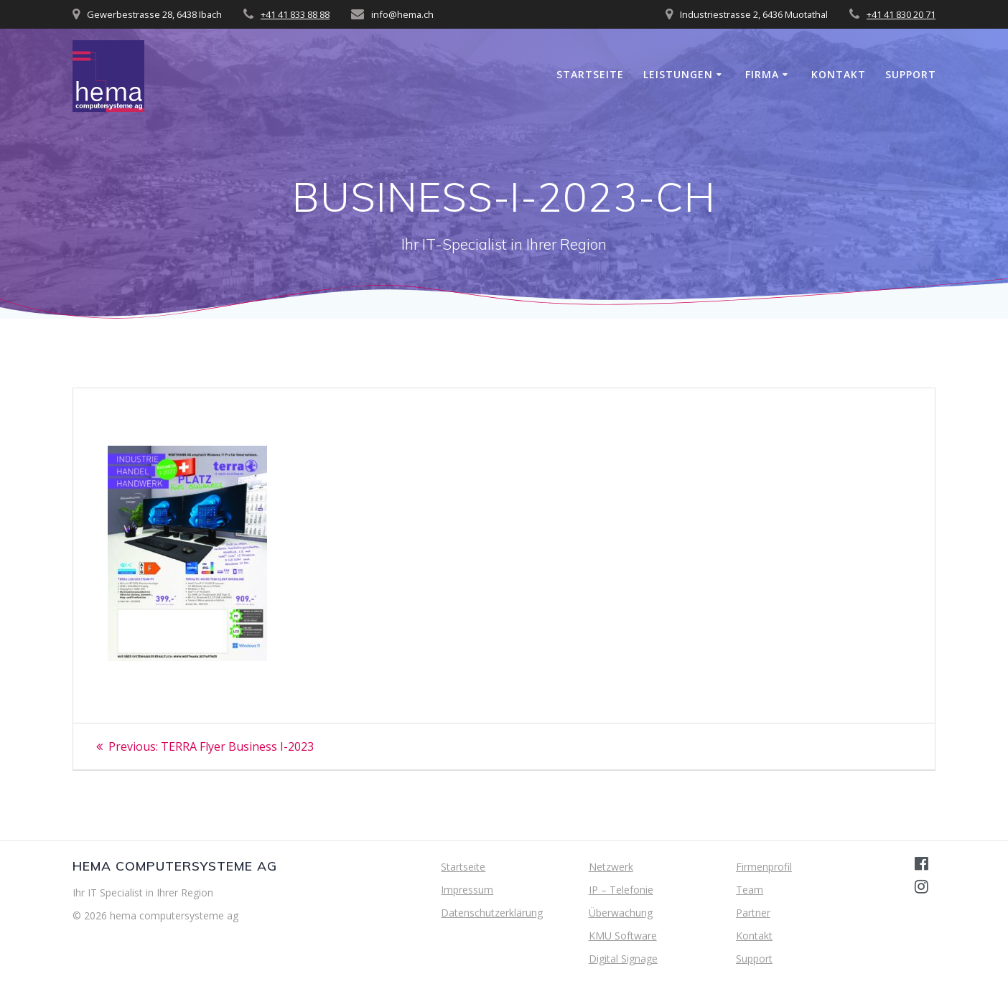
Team (749, 889)
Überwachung (621, 912)
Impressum (467, 889)
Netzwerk (611, 866)
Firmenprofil (764, 866)
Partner (753, 912)
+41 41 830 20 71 (901, 14)
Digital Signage (623, 958)
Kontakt (838, 74)
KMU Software (623, 935)
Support (910, 74)
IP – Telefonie (621, 889)
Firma (762, 74)
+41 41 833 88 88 (295, 14)
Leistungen (678, 74)
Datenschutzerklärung (492, 912)
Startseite (590, 74)
